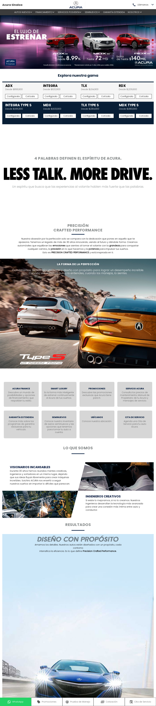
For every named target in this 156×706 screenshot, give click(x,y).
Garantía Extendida (114, 12)
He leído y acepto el (46, 608)
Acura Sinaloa (12, 5)
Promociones (46, 701)
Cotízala (30, 96)
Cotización (109, 701)
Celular (144, 578)
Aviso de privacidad (70, 608)
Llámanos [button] (140, 4)
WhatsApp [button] (15, 701)
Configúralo (51, 96)
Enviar (104, 609)
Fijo (132, 578)
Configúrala (13, 96)
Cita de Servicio (140, 702)
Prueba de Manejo (78, 701)
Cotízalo (68, 96)
